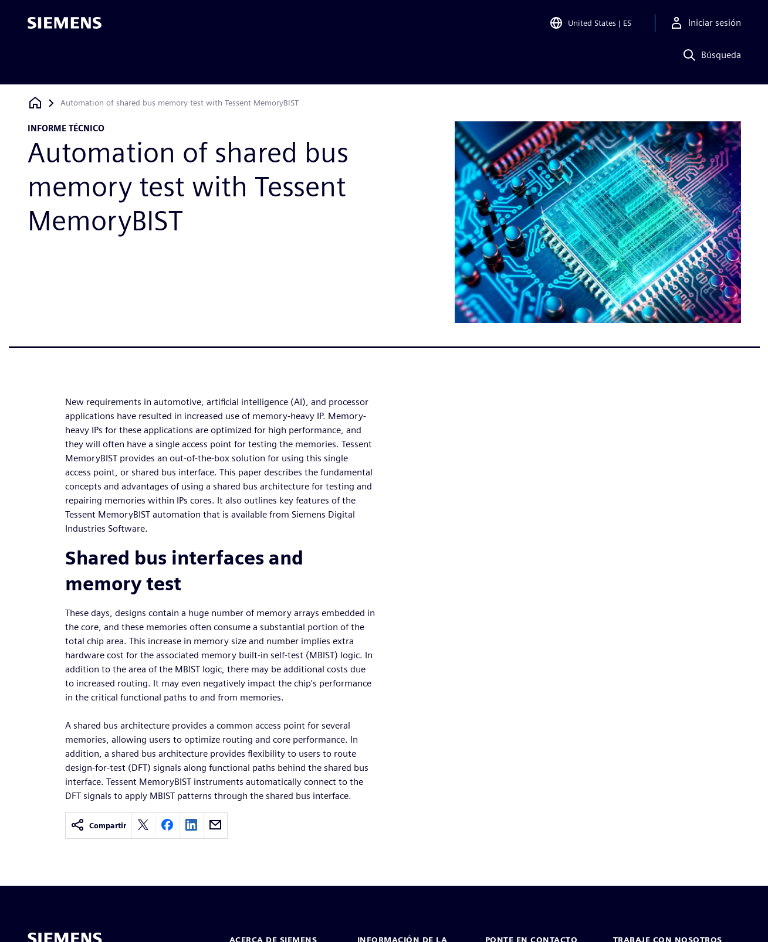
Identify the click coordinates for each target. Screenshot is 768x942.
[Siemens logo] (65, 26)
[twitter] (143, 825)
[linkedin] (191, 825)
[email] (215, 825)
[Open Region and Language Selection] (590, 26)
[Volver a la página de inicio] (35, 103)
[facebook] (167, 825)
